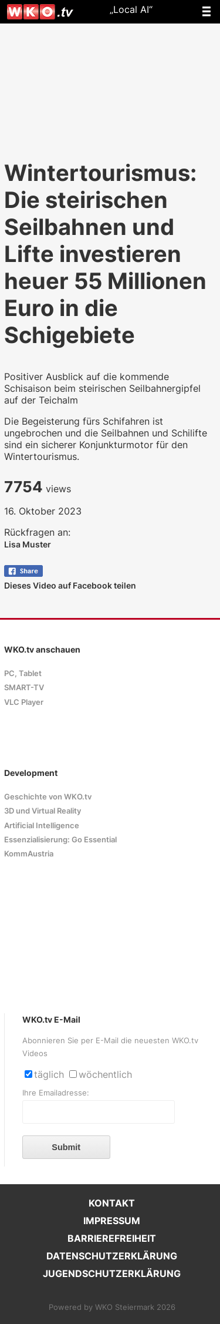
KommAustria (28, 853)
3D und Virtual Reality (42, 811)
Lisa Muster (27, 544)
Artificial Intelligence (41, 825)
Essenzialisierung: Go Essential (60, 839)
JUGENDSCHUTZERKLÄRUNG (112, 1273)
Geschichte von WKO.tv (48, 796)
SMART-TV (24, 687)
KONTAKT (112, 1203)
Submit (66, 1147)
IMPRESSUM (111, 1220)
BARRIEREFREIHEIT (111, 1238)
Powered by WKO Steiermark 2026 (112, 1307)
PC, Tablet (23, 673)
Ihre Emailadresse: (55, 1092)
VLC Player (23, 702)
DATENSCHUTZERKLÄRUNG (111, 1256)
